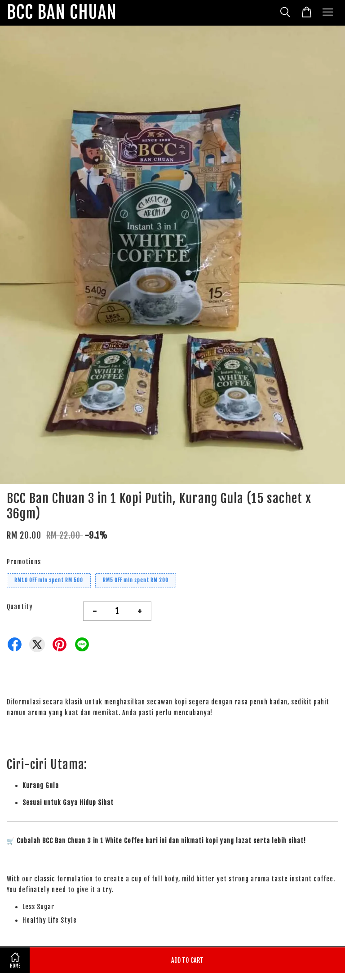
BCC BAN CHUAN (62, 12)
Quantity (20, 606)
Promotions (24, 562)
